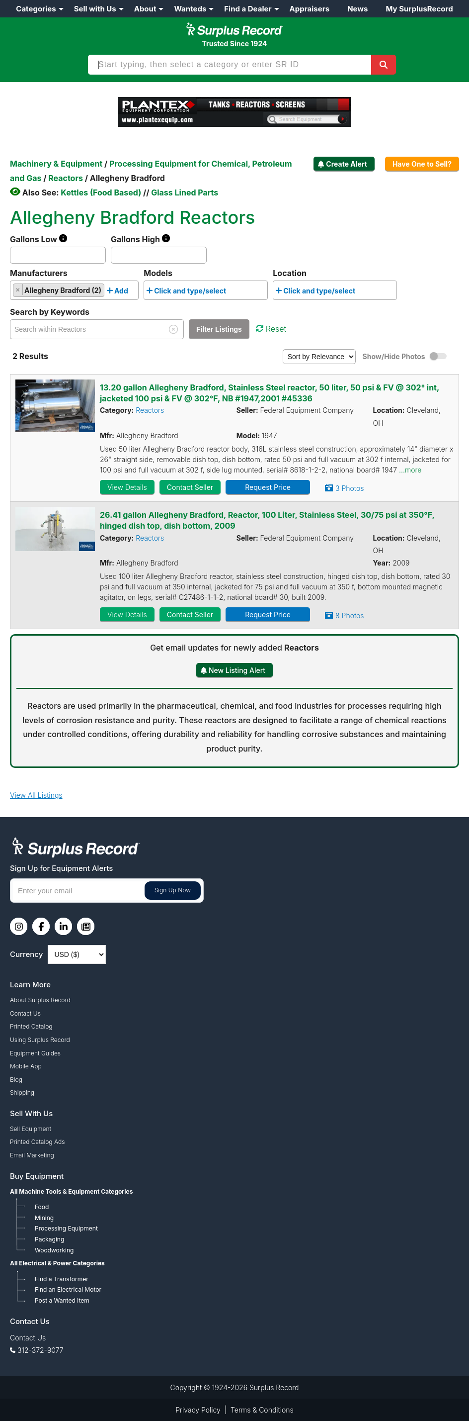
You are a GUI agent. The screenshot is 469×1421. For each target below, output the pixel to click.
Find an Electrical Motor (68, 1289)
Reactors (150, 410)
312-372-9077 (40, 1350)
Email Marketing (32, 1155)
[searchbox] (133, 292)
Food (42, 1207)
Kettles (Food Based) (101, 192)
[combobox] (74, 290)
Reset (271, 329)
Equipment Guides (35, 1053)
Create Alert (346, 164)
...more (410, 470)
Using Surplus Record (40, 1039)
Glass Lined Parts (184, 192)
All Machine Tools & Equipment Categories (71, 1191)
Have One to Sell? (422, 164)
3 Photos (349, 488)
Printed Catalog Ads (37, 1141)
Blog (16, 1079)
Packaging (49, 1239)
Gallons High (140, 239)
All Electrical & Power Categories (57, 1263)
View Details (127, 487)
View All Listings (36, 795)
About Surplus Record (40, 1000)
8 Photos (349, 615)
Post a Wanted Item (62, 1300)
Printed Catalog (31, 1026)
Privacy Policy (198, 1410)
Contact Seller (190, 487)
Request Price (268, 487)
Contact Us (25, 1013)
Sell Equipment (30, 1129)
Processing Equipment (66, 1228)
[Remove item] (18, 289)
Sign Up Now (173, 890)
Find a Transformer (61, 1279)
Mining (44, 1218)
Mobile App (26, 1066)
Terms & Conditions (262, 1410)
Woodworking (54, 1250)
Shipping (22, 1092)
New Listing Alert (237, 670)
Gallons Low (38, 239)
